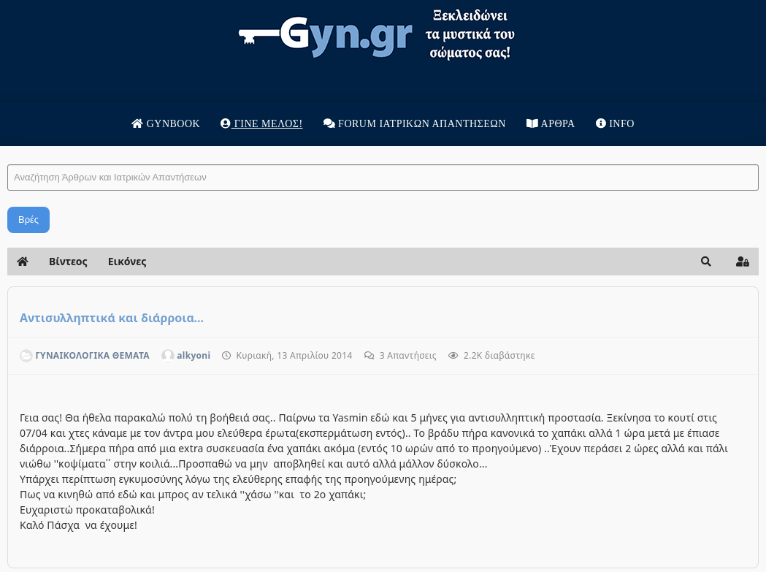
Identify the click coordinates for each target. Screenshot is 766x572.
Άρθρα (550, 123)
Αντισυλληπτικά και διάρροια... (112, 318)
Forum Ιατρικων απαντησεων (414, 123)
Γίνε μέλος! (261, 123)
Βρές (28, 219)
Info (615, 123)
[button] (706, 261)
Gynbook (165, 123)
